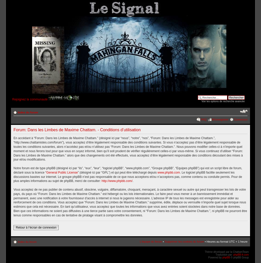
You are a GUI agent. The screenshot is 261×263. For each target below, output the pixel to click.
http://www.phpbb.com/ (117, 181)
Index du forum (28, 112)
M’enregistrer (220, 119)
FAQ (203, 119)
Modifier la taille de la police (243, 111)
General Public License (62, 172)
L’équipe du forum (151, 241)
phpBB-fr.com (241, 254)
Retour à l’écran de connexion (36, 227)
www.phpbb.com (169, 172)
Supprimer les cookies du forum (184, 241)
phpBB (226, 257)
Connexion (240, 119)
